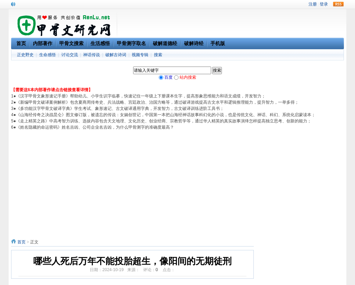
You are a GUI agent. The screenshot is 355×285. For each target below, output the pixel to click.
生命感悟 (47, 54)
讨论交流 (69, 54)
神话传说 (91, 54)
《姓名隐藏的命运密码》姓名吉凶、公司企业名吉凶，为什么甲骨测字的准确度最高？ (95, 127)
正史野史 (25, 54)
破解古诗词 (115, 54)
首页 (21, 242)
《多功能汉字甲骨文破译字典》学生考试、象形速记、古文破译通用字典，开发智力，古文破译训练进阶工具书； (120, 108)
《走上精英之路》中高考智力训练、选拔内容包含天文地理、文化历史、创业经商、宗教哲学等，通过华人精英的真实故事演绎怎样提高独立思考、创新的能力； (163, 121)
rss (338, 4)
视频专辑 (140, 54)
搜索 (158, 54)
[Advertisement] (177, 182)
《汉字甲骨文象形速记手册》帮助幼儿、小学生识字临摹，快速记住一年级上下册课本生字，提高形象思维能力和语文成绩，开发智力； (141, 96)
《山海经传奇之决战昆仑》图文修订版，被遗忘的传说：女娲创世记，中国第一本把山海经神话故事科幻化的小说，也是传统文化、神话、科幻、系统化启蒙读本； (165, 114)
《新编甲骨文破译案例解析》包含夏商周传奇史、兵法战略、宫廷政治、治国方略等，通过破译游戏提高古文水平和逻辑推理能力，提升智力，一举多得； (157, 102)
